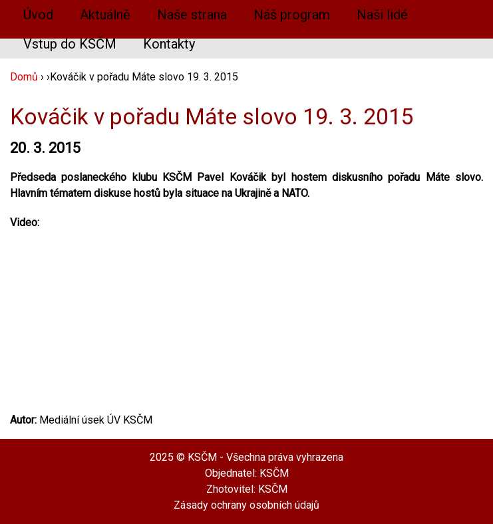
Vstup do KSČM (69, 44)
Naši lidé (382, 15)
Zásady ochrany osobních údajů (246, 505)
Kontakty (169, 44)
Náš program (291, 15)
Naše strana (192, 15)
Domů (24, 76)
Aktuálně (105, 15)
